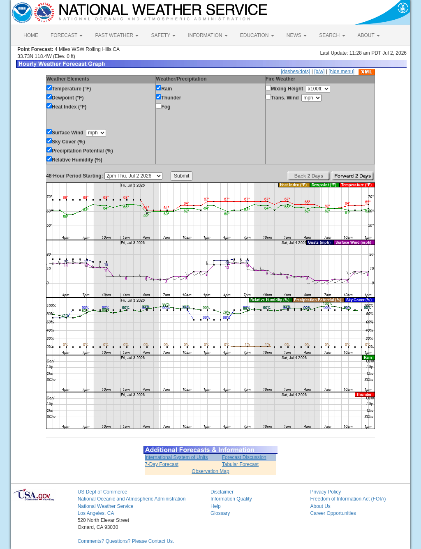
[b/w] (319, 71)
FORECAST (67, 35)
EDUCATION (257, 35)
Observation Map (210, 471)
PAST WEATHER (117, 35)
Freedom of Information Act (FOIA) (348, 499)
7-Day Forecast (161, 464)
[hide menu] (341, 71)
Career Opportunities (333, 513)
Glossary (220, 513)
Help (215, 506)
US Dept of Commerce (102, 492)
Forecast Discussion (244, 457)
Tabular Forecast (240, 464)
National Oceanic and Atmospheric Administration (132, 499)
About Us (320, 506)
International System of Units (176, 457)
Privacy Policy (325, 492)
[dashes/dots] (295, 71)
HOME (30, 35)
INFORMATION (207, 35)
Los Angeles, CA (96, 513)
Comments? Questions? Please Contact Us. (126, 541)
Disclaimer (222, 492)
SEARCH (332, 35)
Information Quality (231, 499)
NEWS (297, 35)
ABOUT (369, 35)
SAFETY (163, 35)
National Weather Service (106, 506)
